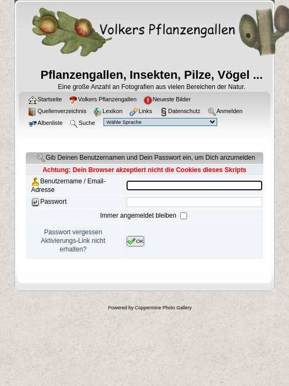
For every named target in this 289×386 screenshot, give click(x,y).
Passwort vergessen (73, 232)
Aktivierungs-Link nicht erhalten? (73, 245)
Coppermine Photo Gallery (163, 307)
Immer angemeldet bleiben (139, 215)
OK (135, 241)
